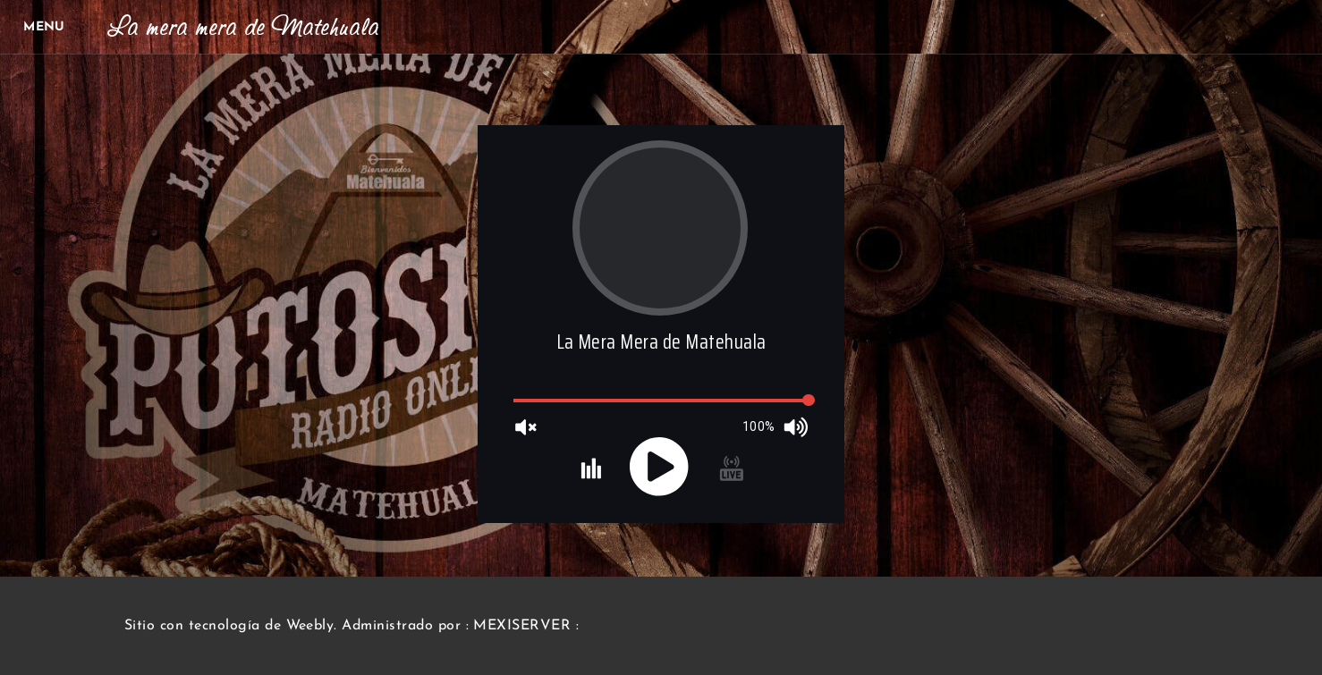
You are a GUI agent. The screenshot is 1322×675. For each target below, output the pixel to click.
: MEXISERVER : (523, 626)
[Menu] (44, 27)
